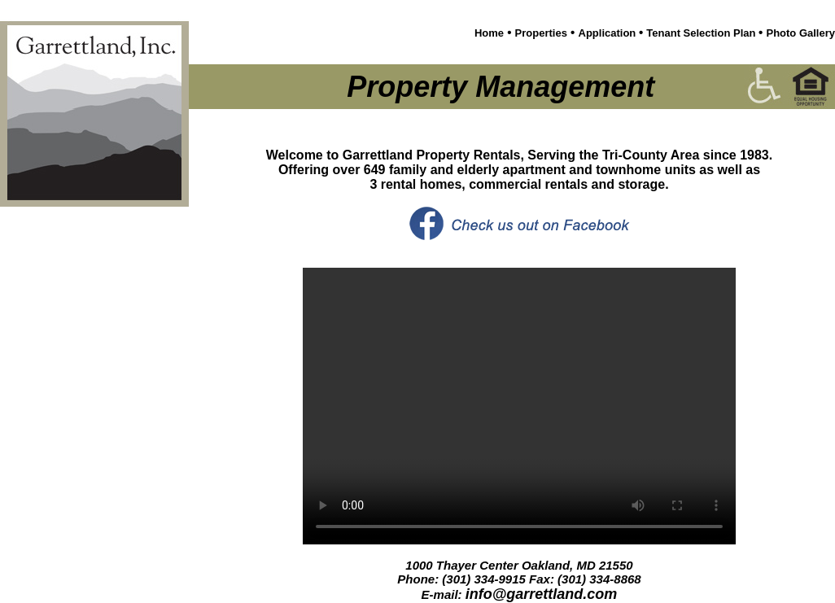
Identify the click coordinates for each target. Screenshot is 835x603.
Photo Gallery (800, 33)
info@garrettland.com (542, 594)
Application (609, 33)
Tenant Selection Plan (702, 33)
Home (489, 33)
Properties (541, 33)
